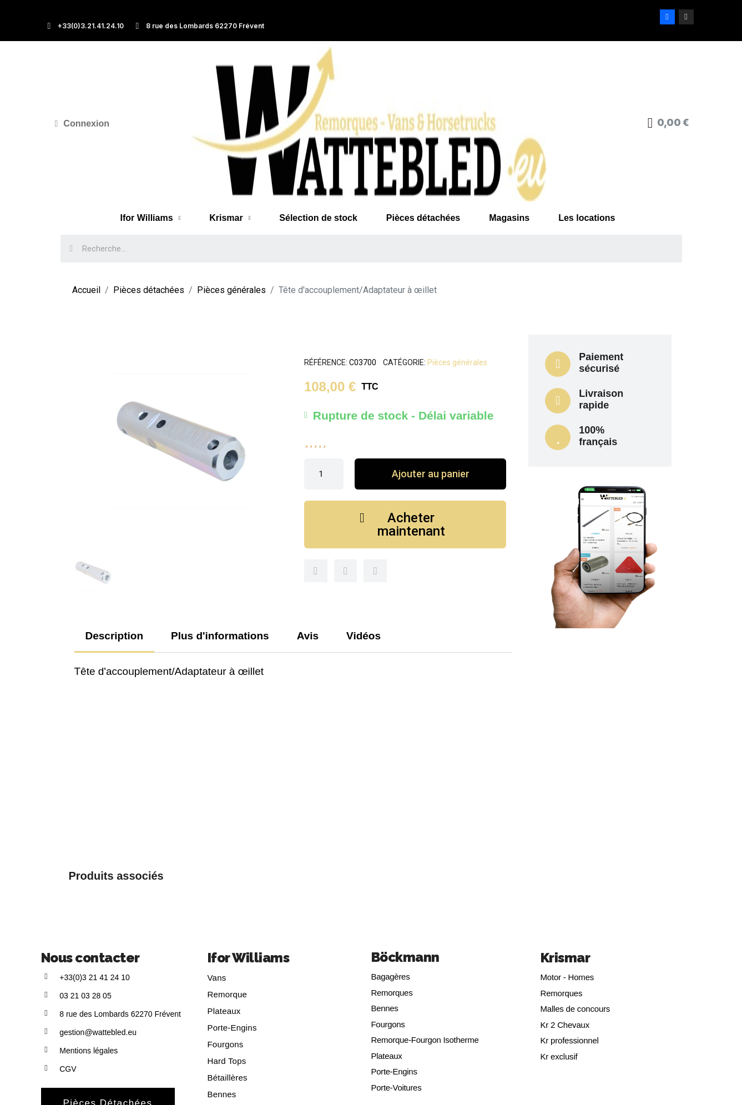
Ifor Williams (150, 218)
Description (114, 636)
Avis (308, 636)
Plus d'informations (220, 636)
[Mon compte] (82, 124)
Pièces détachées (423, 218)
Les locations (586, 218)
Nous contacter (90, 958)
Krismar (229, 218)
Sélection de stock (318, 218)
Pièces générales (457, 362)
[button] (430, 474)
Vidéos (363, 636)
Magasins (509, 218)
